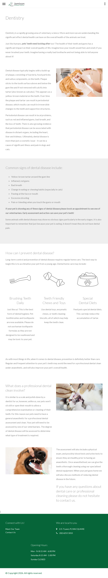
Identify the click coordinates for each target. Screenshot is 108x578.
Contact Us (10, 532)
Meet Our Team (12, 529)
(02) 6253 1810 (66, 533)
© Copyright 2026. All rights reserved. (23, 573)
